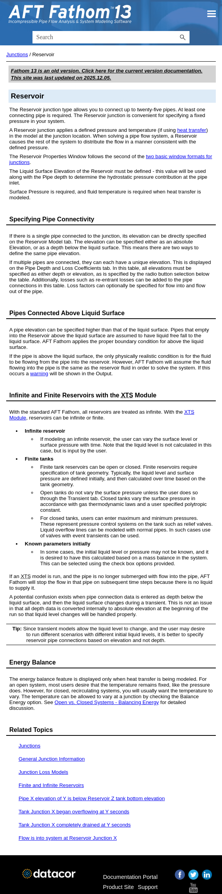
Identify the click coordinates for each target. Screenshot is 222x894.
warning (39, 373)
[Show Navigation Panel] (211, 13)
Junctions (17, 54)
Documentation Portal (130, 877)
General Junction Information (52, 759)
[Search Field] (111, 37)
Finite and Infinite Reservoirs (51, 785)
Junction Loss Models (43, 772)
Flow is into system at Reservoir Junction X (68, 838)
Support (147, 887)
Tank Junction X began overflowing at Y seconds (74, 812)
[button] (183, 37)
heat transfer (191, 130)
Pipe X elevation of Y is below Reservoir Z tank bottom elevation (92, 798)
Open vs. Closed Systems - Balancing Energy (107, 702)
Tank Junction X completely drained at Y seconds (75, 825)
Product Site (118, 887)
